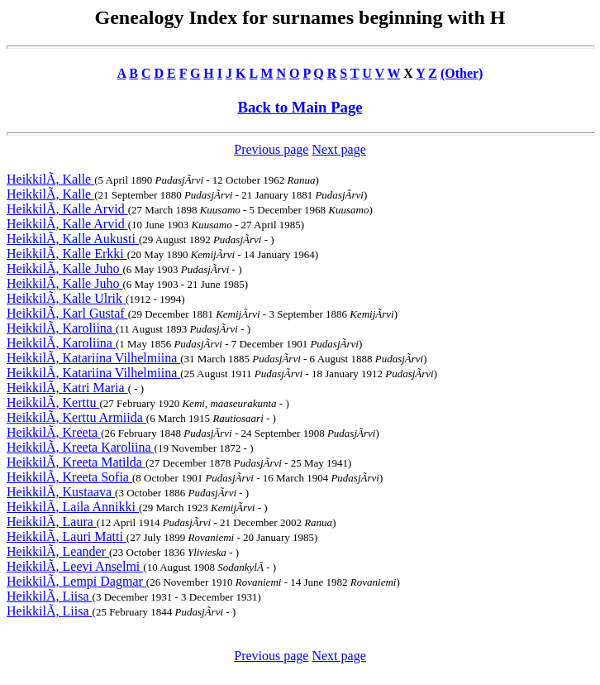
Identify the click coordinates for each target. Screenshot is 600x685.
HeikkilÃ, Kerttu (53, 402)
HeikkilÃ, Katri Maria (67, 388)
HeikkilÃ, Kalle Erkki (67, 254)
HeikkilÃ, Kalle (50, 179)
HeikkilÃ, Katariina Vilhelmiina (93, 358)
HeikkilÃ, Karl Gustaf (67, 313)
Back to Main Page (299, 107)
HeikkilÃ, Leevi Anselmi (75, 566)
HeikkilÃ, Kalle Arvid (67, 209)
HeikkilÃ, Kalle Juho (64, 268)
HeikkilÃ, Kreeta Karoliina (81, 447)
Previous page (271, 149)
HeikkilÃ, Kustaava (61, 492)
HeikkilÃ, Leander (58, 551)
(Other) (461, 73)
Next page (338, 149)
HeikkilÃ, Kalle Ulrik (66, 298)
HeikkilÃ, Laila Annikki (73, 507)
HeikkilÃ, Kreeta (54, 432)
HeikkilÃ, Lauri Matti (66, 536)
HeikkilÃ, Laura (52, 522)
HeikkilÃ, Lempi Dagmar (76, 581)
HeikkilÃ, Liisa (50, 596)
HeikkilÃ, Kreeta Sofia (69, 477)
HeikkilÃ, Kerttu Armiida (76, 417)
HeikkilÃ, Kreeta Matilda (76, 462)
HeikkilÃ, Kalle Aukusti (73, 239)
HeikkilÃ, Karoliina (61, 328)
